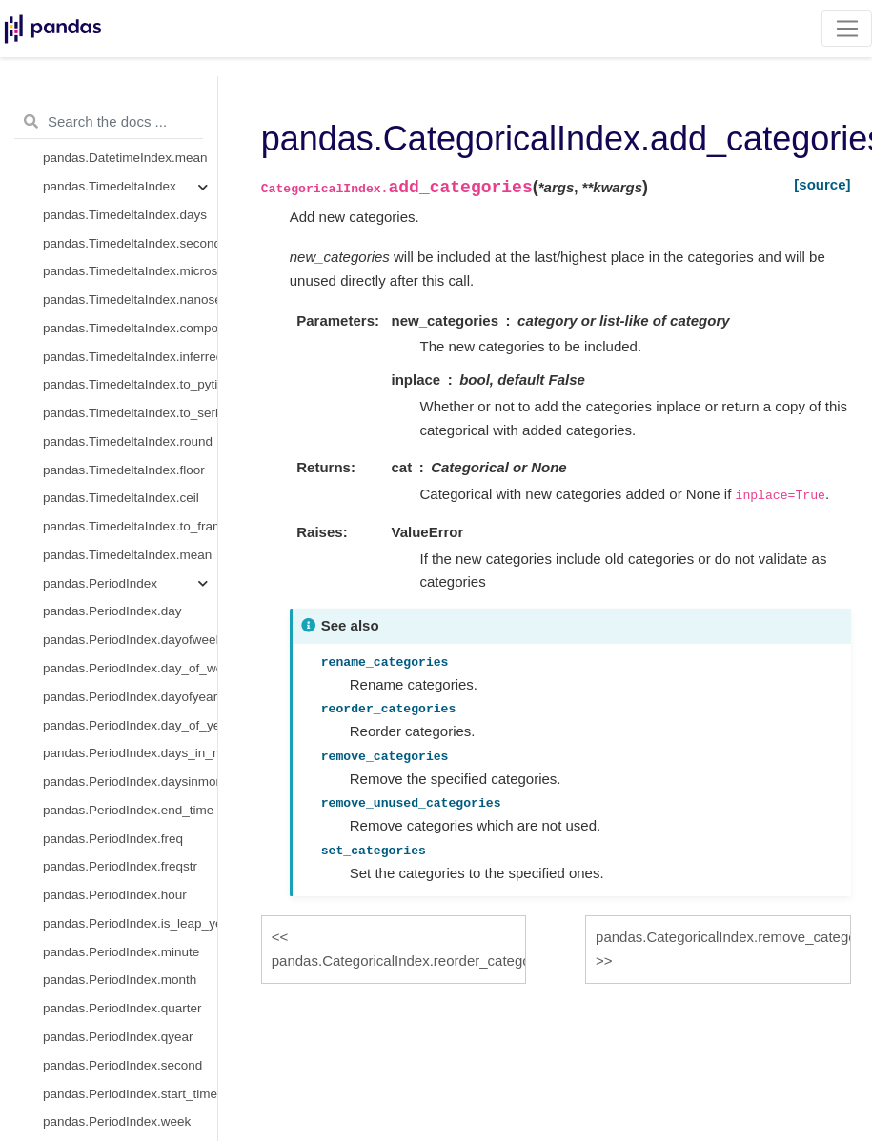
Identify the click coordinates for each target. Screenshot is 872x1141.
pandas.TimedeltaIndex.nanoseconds (130, 299)
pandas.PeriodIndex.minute (121, 952)
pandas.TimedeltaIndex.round (128, 441)
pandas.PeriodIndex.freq (113, 838)
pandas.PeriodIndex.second (122, 1065)
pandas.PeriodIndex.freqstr (120, 866)
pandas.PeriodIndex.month (119, 979)
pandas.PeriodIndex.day (112, 611)
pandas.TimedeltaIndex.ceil (121, 497)
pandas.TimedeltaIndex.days (125, 215)
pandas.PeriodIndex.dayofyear (130, 697)
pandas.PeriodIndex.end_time (128, 810)
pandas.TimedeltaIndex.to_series (130, 413)
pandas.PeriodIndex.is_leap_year (130, 923)
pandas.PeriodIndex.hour (115, 895)
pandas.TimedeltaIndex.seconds (130, 243)
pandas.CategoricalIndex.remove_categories (723, 937)
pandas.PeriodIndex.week (117, 1121)
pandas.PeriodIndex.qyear (118, 1037)
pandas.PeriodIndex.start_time (130, 1094)
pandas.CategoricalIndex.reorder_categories (399, 960)
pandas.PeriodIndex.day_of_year (130, 725)
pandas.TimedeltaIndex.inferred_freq (130, 357)
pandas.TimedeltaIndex (109, 186)
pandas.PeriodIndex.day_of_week (130, 668)
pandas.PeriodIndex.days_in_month (130, 753)
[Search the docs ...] (108, 122)
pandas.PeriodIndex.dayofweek (130, 639)
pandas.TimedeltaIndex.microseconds (130, 271)
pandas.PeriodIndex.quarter (122, 1008)
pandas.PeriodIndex (100, 583)
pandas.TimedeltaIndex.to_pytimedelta (130, 384)
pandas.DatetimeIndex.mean (125, 157)
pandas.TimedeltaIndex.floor (124, 470)
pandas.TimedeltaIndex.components (130, 328)
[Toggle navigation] (846, 28)
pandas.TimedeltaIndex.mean (127, 555)
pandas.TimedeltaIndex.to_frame (130, 526)
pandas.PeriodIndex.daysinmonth (130, 781)
